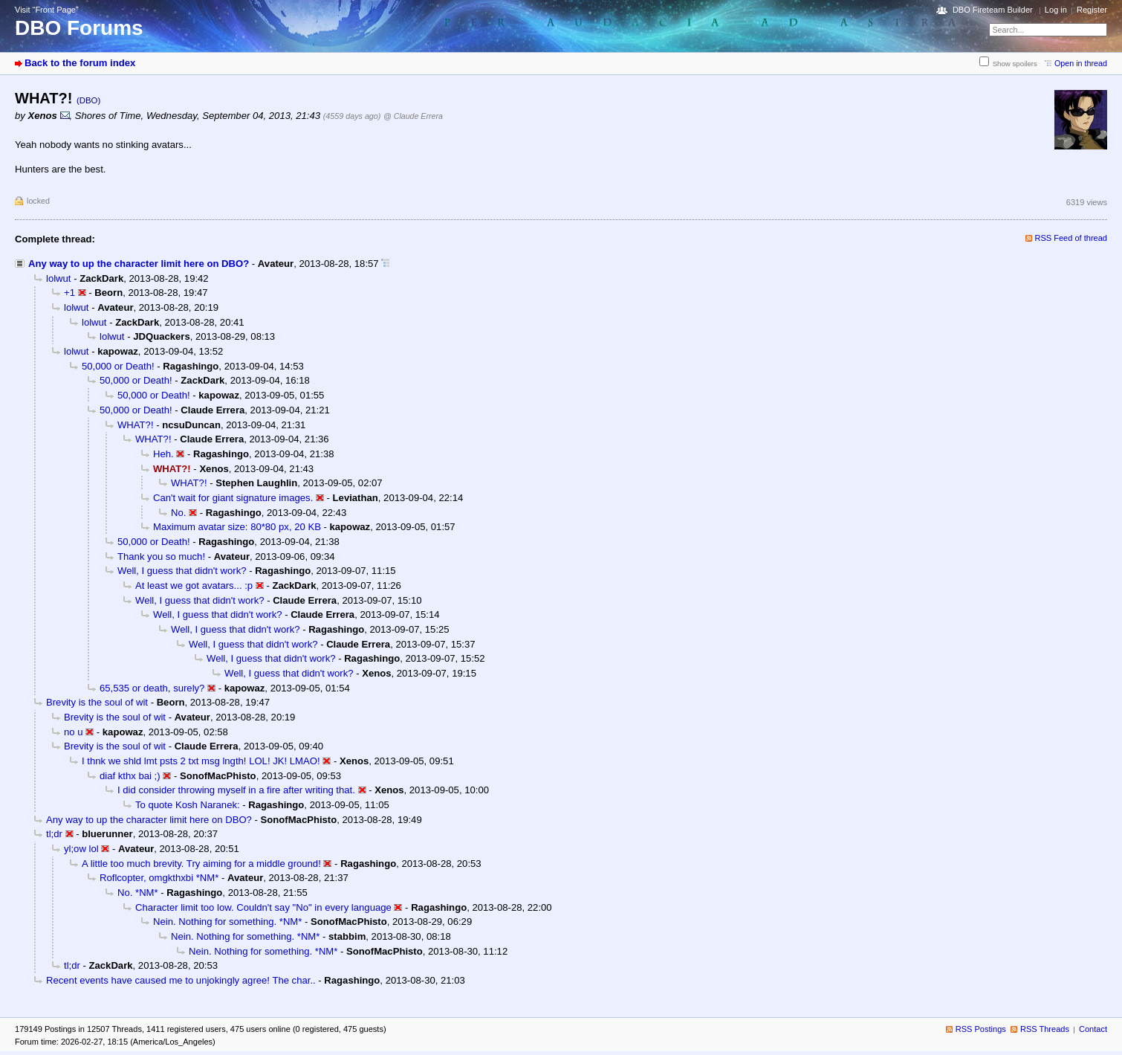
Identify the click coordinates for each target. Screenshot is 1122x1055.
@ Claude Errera (413, 116)
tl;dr (54, 833)
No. (178, 512)
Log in (1056, 9)
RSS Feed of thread (1071, 237)
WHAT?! (135, 424)
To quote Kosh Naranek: (187, 804)
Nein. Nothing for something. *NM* (227, 921)
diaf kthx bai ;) (130, 775)
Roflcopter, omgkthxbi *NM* (159, 877)
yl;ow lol (81, 848)
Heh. (163, 453)
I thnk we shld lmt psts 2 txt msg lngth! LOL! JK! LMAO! (201, 761)
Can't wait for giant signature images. (233, 497)
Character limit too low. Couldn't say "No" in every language (263, 907)
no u (73, 732)
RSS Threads (1044, 1029)
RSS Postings (981, 1029)
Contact (1093, 1029)
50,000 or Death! (118, 366)
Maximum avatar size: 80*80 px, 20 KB (237, 526)
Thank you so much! (161, 556)
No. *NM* (137, 892)
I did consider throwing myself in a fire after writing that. (236, 790)
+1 (69, 292)
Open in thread (1080, 63)
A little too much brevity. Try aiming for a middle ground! (201, 863)
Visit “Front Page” (47, 9)
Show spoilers (1015, 63)
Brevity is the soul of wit (97, 702)
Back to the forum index (80, 62)
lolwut (58, 278)
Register (1092, 9)
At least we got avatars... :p (194, 585)
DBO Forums (79, 27)
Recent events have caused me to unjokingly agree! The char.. (181, 980)
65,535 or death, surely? (152, 688)
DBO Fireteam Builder (993, 9)
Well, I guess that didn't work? (182, 570)
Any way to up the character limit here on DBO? (138, 263)
